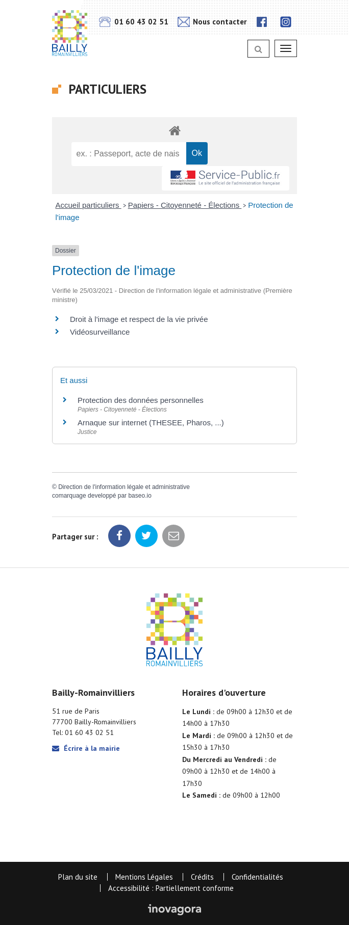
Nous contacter (212, 21)
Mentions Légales (144, 877)
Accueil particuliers (88, 205)
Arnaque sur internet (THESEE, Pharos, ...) (151, 422)
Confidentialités (257, 877)
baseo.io (139, 495)
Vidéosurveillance (100, 332)
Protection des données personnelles (141, 400)
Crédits (202, 877)
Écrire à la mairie (86, 748)
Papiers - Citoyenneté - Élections (185, 205)
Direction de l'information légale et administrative (124, 487)
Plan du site (77, 877)
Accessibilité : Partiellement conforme (171, 888)
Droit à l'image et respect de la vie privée (139, 319)
